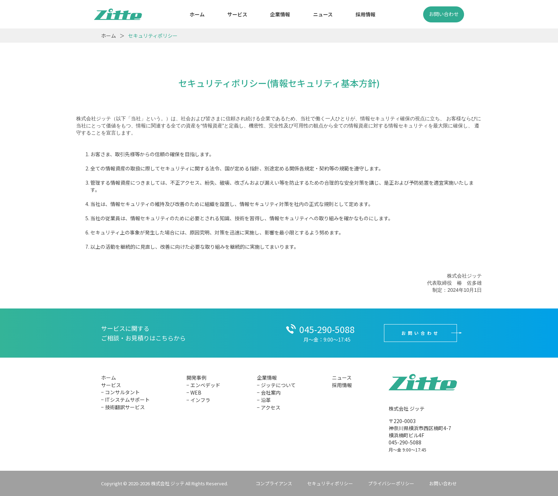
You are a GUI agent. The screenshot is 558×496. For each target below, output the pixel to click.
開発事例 (196, 377)
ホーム (197, 14)
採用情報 (365, 14)
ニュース (323, 14)
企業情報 (280, 14)
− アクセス (268, 407)
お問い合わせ (444, 13)
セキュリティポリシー (330, 483)
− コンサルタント (120, 392)
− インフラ (198, 399)
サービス (237, 14)
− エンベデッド (203, 385)
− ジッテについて (276, 385)
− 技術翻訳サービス (123, 407)
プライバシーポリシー (391, 483)
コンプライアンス (274, 483)
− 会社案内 (269, 392)
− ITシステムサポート (125, 399)
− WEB (193, 392)
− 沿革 (264, 399)
